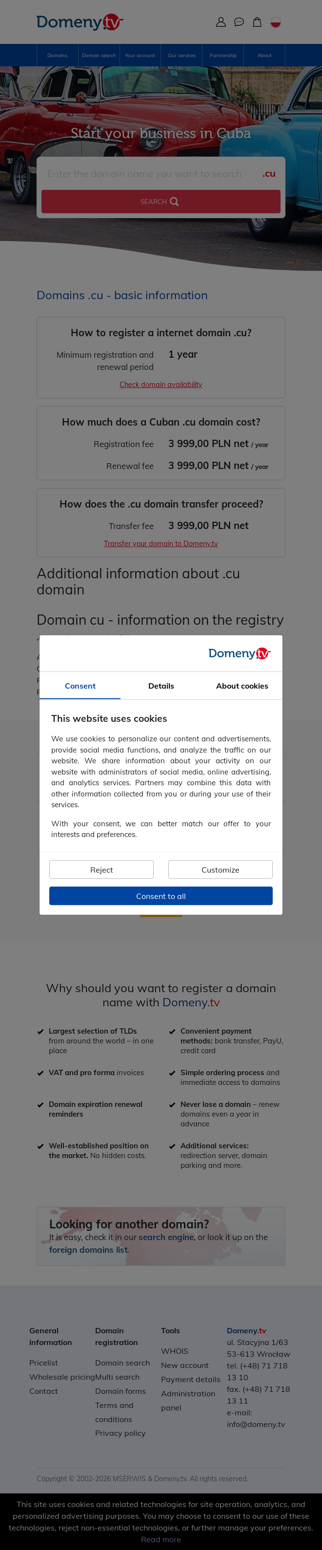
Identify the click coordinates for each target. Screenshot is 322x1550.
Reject (101, 869)
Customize (220, 869)
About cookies (242, 686)
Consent (80, 686)
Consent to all (161, 895)
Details (161, 686)
